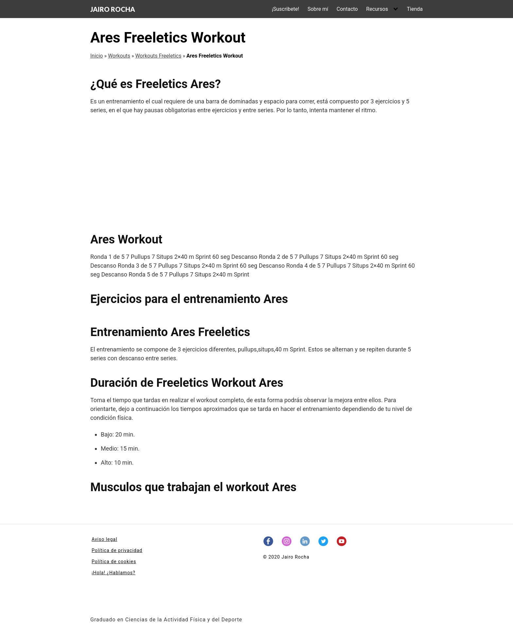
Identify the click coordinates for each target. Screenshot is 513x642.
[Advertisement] (256, 173)
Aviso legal (104, 539)
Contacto (347, 9)
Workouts (119, 56)
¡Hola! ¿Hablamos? (113, 572)
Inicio (96, 56)
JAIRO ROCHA (112, 9)
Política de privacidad (117, 550)
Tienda (415, 9)
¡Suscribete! (285, 9)
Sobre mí (318, 9)
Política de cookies (114, 561)
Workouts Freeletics (158, 56)
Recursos (377, 9)
